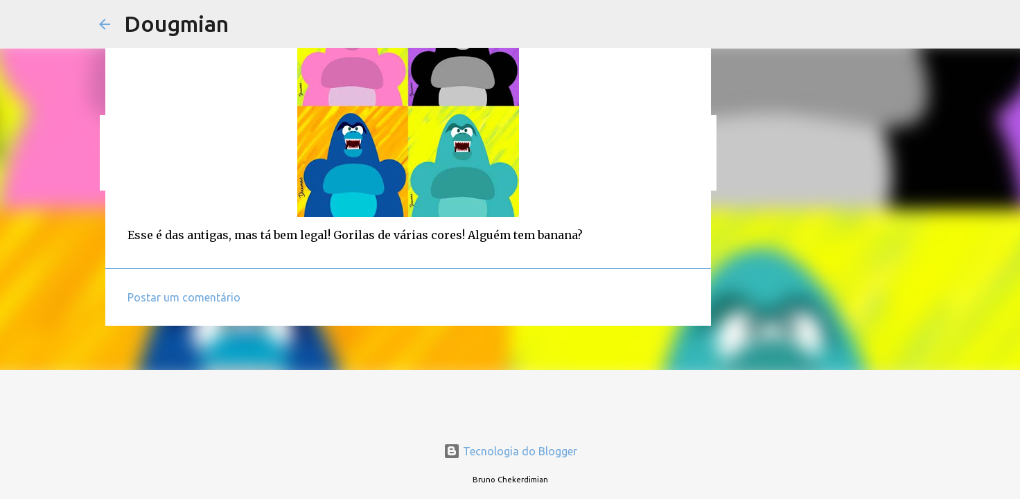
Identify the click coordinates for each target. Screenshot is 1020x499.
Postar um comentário (184, 297)
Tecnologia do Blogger (510, 451)
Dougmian (176, 23)
